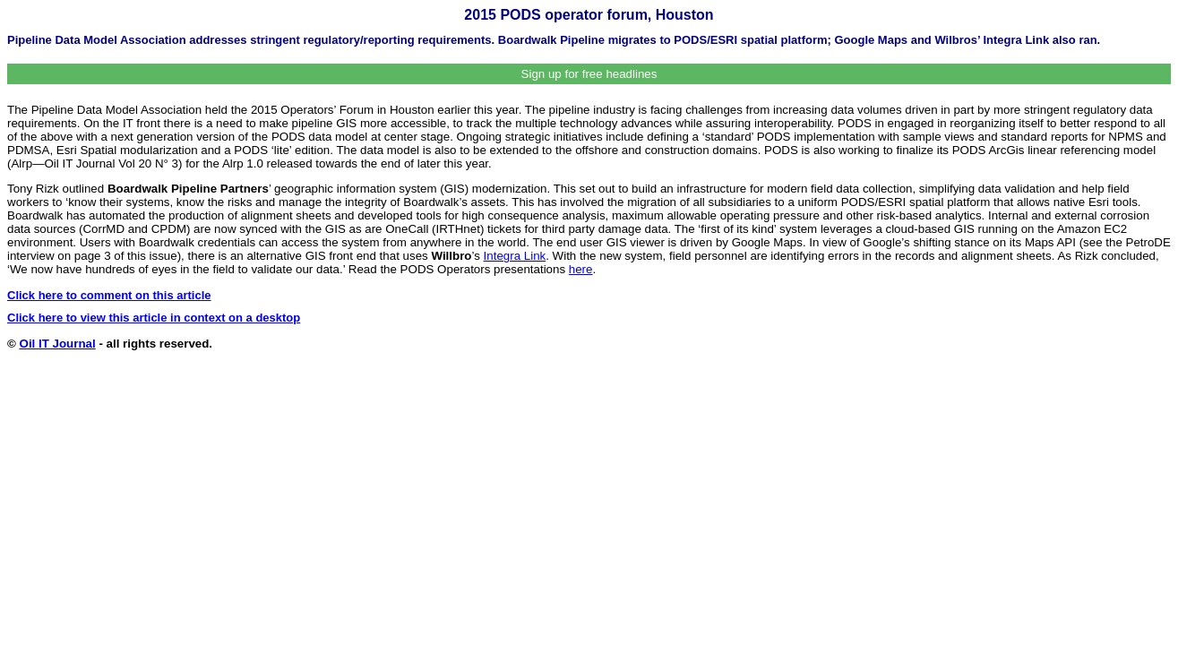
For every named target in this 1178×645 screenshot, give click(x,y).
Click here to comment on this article (109, 295)
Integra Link (515, 255)
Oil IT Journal (58, 343)
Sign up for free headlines (589, 74)
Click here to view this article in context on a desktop (153, 317)
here (581, 269)
